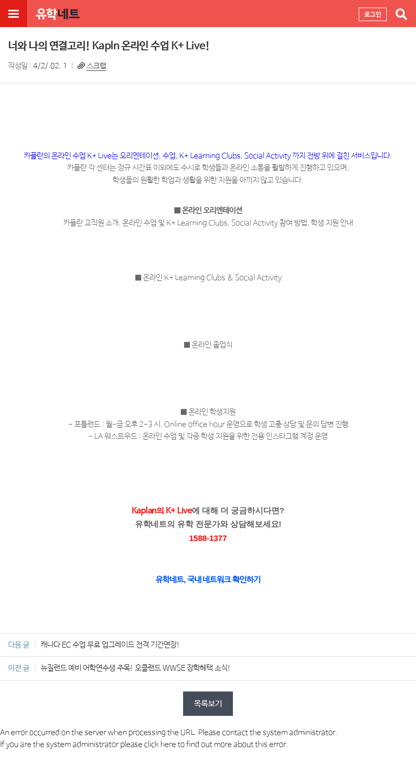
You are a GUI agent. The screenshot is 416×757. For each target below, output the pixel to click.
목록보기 (208, 703)
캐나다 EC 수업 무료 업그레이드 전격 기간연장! (110, 645)
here (168, 744)
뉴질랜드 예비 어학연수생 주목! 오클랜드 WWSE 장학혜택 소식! (136, 668)
